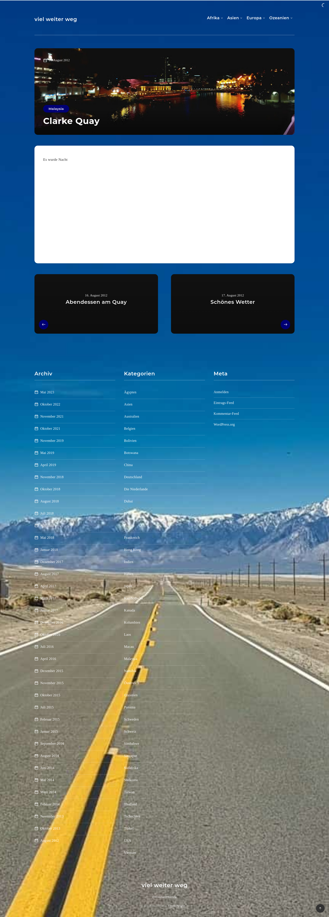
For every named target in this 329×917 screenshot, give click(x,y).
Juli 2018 (47, 513)
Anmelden (221, 392)
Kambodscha (133, 598)
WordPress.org (224, 424)
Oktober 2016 (50, 634)
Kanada (129, 610)
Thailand (130, 804)
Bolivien (130, 440)
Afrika (213, 18)
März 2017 (48, 598)
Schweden (131, 719)
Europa (254, 18)
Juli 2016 (47, 646)
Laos (127, 634)
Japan (128, 586)
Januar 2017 (49, 610)
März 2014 (48, 792)
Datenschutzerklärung (164, 896)
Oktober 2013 (50, 828)
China (128, 465)
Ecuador (130, 513)
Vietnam (130, 852)
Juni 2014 (47, 768)
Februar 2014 (50, 804)
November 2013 (52, 816)
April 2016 (48, 659)
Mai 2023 (47, 392)
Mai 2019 (47, 453)
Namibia (130, 671)
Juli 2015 (47, 707)
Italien (128, 574)
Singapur (130, 756)
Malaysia (56, 109)
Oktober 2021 (50, 428)
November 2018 (52, 477)
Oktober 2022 (50, 404)
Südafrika (131, 768)
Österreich (131, 683)
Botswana (131, 453)
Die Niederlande (136, 489)
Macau (129, 646)
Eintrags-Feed (224, 403)
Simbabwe (131, 743)
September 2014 (52, 743)
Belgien (129, 428)
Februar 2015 (50, 719)
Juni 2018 (47, 525)
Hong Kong (132, 550)
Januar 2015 (49, 731)
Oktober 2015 (50, 695)
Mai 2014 (47, 780)
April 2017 (48, 586)
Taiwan (129, 792)
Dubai (128, 501)
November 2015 (52, 683)
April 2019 (48, 465)
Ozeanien (279, 18)
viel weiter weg (55, 19)
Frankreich (132, 537)
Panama (129, 707)
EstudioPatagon (176, 905)
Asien (233, 18)
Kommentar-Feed (226, 413)
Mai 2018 (47, 537)
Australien (131, 416)
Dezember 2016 (51, 622)
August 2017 (49, 574)
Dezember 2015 (51, 671)
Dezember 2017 (51, 562)
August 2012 (49, 840)
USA (127, 840)
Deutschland (133, 477)
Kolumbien (132, 622)
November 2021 (52, 416)
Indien (128, 562)
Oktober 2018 (50, 489)
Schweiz (130, 731)
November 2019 (52, 440)
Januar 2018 (49, 550)
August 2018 (49, 501)
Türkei (129, 828)
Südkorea (131, 780)
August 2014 (49, 756)
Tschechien (132, 816)
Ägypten (130, 392)
